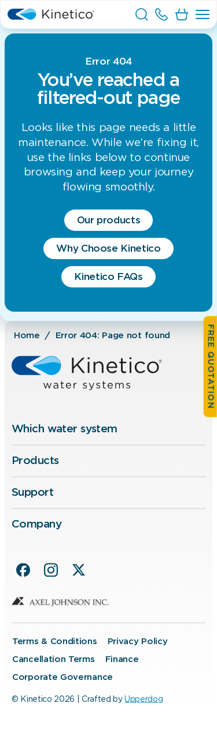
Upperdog (143, 699)
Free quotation (211, 366)
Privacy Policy (138, 641)
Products (35, 460)
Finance (122, 659)
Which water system (64, 429)
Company (36, 523)
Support (32, 492)
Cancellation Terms (53, 659)
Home (27, 335)
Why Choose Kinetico (108, 248)
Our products (109, 220)
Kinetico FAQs (108, 277)
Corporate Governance (62, 676)
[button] (202, 14)
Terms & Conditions (54, 641)
